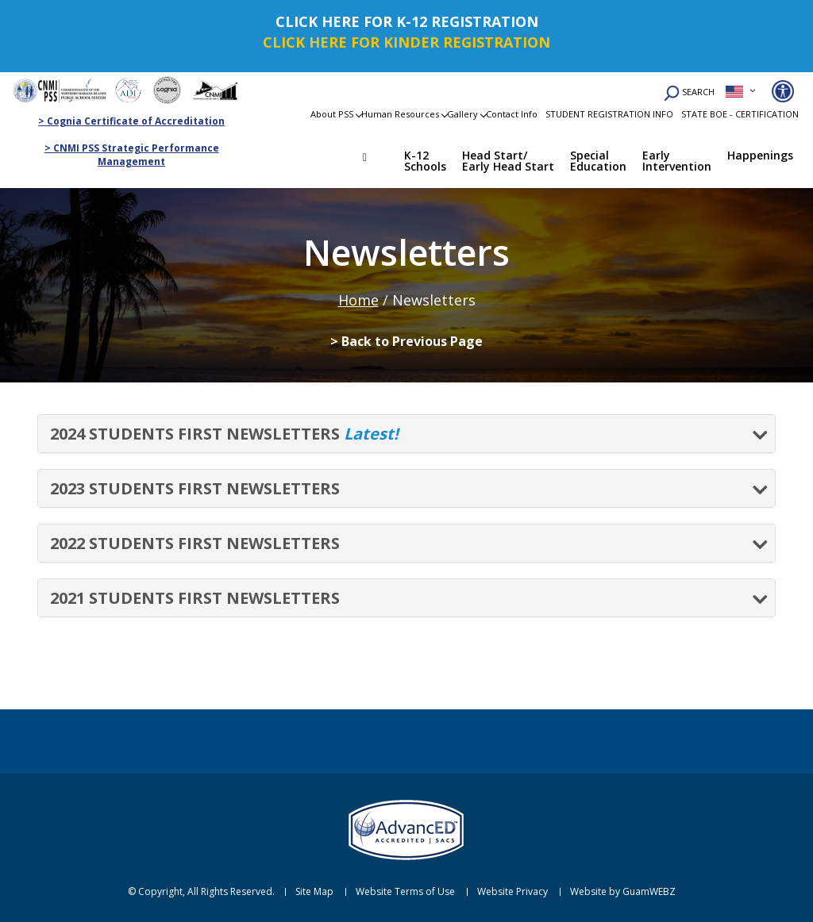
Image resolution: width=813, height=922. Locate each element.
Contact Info (512, 114)
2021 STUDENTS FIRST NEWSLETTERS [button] (195, 598)
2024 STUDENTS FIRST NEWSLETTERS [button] (224, 433)
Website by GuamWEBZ (623, 892)
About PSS (331, 114)
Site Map (314, 892)
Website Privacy (512, 892)
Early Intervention (676, 161)
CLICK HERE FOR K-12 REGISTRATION (406, 21)
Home (376, 159)
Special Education (598, 161)
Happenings (760, 155)
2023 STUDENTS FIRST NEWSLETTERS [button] (195, 488)
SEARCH (689, 93)
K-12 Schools (425, 161)
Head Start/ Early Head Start (508, 161)
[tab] (406, 433)
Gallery (462, 114)
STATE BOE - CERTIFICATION (740, 114)
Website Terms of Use (405, 892)
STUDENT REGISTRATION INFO (609, 114)
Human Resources (400, 114)
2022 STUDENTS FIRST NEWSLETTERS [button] (195, 543)
